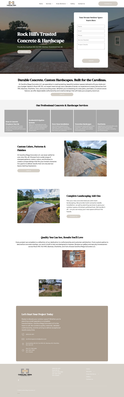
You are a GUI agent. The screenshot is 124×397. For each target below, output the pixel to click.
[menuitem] (41, 3)
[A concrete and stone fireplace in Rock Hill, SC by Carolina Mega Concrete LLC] (26, 282)
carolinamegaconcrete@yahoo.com (36, 339)
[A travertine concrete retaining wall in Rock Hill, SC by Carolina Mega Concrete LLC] (50, 288)
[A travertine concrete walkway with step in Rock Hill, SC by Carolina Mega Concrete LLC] (73, 282)
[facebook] (18, 380)
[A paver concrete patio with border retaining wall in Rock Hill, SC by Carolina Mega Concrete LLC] (97, 264)
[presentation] (89, 54)
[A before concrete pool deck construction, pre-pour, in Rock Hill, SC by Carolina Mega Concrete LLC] (97, 288)
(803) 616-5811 (30, 334)
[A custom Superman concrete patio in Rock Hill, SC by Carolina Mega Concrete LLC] (50, 264)
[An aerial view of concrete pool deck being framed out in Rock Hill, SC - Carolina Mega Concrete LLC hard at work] (73, 258)
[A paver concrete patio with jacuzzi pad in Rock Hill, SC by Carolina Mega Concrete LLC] (26, 258)
